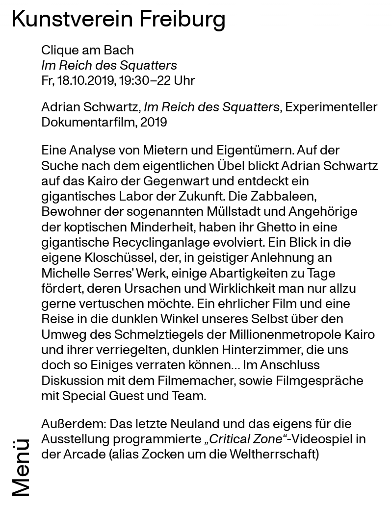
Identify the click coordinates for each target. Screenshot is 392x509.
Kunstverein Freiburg (118, 17)
